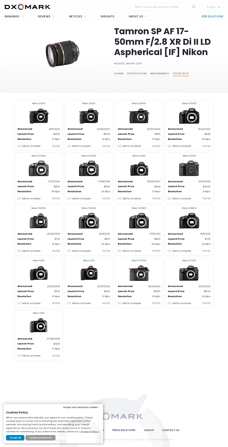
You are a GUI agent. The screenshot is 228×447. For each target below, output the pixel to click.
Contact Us (171, 430)
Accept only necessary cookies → (81, 407)
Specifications (137, 73)
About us (138, 16)
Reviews (46, 16)
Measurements (159, 73)
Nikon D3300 (39, 155)
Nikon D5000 (38, 208)
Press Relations (124, 430)
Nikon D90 (38, 313)
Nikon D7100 (189, 260)
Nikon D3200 (189, 103)
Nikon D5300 (139, 208)
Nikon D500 (189, 155)
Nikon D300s (139, 103)
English (211, 7)
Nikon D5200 (89, 208)
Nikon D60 (38, 260)
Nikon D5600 (189, 208)
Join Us (149, 430)
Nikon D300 (88, 103)
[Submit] (193, 7)
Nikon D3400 (89, 155)
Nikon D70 (89, 260)
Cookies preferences (40, 437)
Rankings (14, 16)
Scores (119, 73)
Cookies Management (160, 439)
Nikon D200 (38, 103)
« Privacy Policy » (89, 431)
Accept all (15, 437)
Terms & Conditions (132, 439)
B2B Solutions (212, 16)
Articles (77, 16)
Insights (107, 16)
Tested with (181, 73)
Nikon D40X (139, 155)
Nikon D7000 (139, 260)
